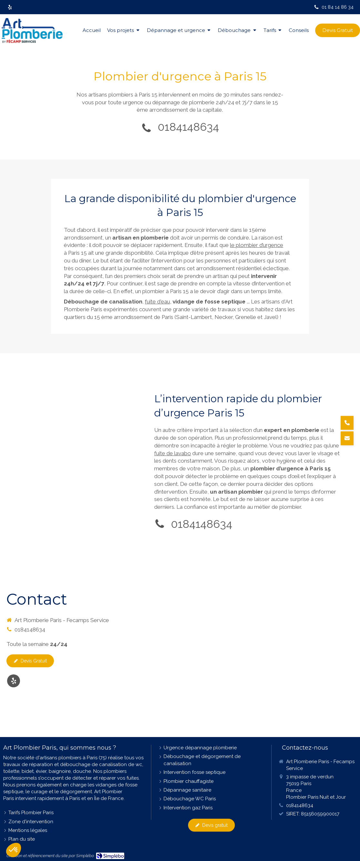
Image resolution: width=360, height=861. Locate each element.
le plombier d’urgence (256, 245)
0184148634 (188, 126)
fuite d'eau (157, 301)
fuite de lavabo (172, 453)
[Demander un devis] (347, 438)
